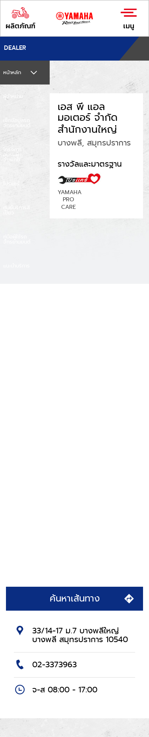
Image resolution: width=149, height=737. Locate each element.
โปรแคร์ (11, 183)
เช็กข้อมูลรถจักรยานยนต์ (17, 122)
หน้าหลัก (12, 72)
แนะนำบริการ (16, 265)
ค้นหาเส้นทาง (92, 598)
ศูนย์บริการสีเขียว (16, 210)
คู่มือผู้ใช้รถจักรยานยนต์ (17, 239)
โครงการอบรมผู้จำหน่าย (12, 154)
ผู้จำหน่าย (13, 96)
